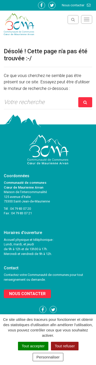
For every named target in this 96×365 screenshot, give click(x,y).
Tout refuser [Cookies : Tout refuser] (65, 346)
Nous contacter (76, 5)
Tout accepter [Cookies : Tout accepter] (33, 346)
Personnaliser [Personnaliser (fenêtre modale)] (48, 357)
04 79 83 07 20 (20, 209)
